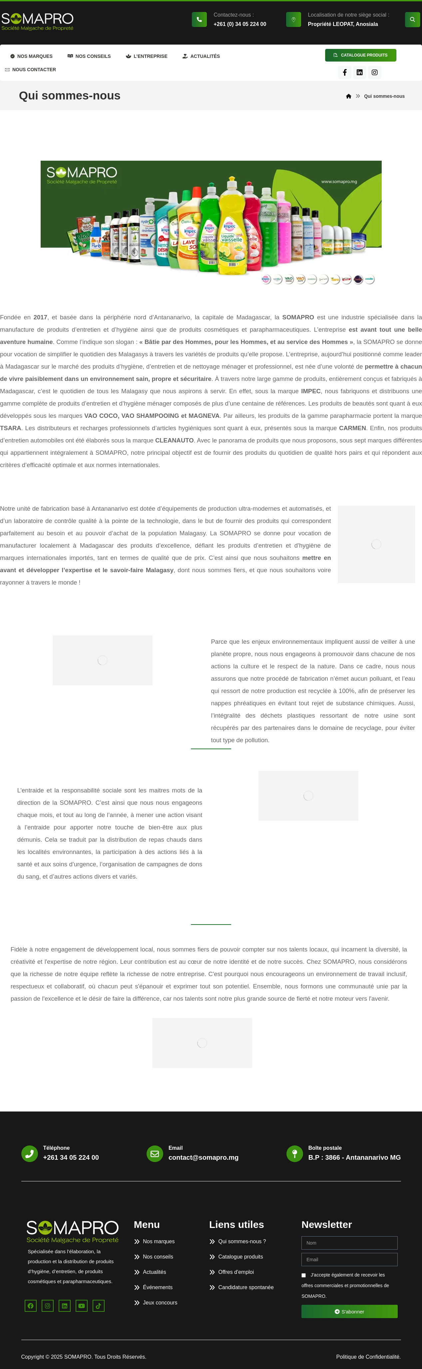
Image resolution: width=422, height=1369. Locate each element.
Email (176, 1148)
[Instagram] (374, 72)
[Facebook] (344, 72)
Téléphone (56, 1148)
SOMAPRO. (79, 1357)
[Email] (155, 1153)
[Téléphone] (29, 1153)
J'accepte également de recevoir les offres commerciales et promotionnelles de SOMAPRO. (345, 1285)
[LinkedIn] (359, 72)
